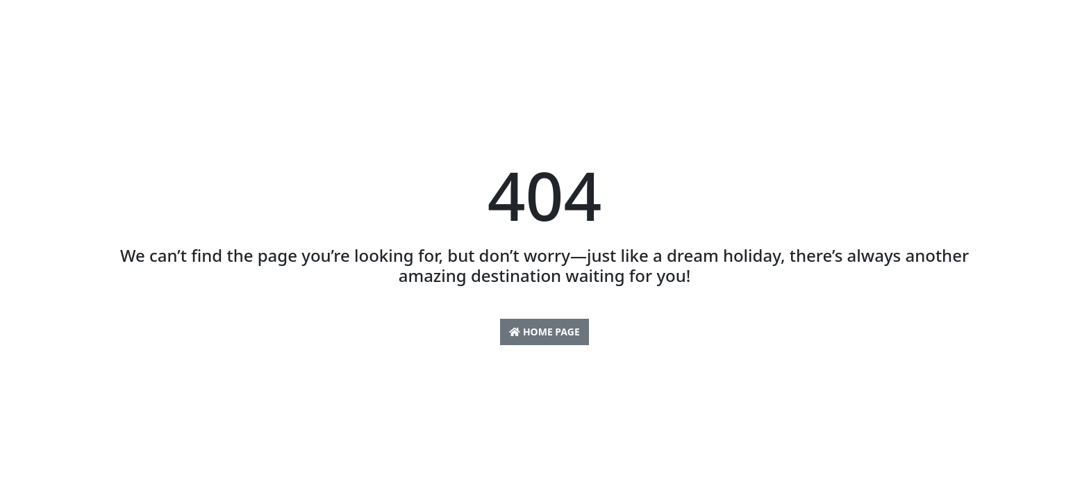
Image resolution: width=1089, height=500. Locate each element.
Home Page (544, 331)
